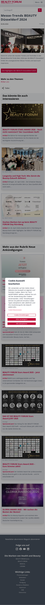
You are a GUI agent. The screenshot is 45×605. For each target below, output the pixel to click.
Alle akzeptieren (21, 324)
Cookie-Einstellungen (21, 315)
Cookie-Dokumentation (15, 310)
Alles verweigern (21, 319)
